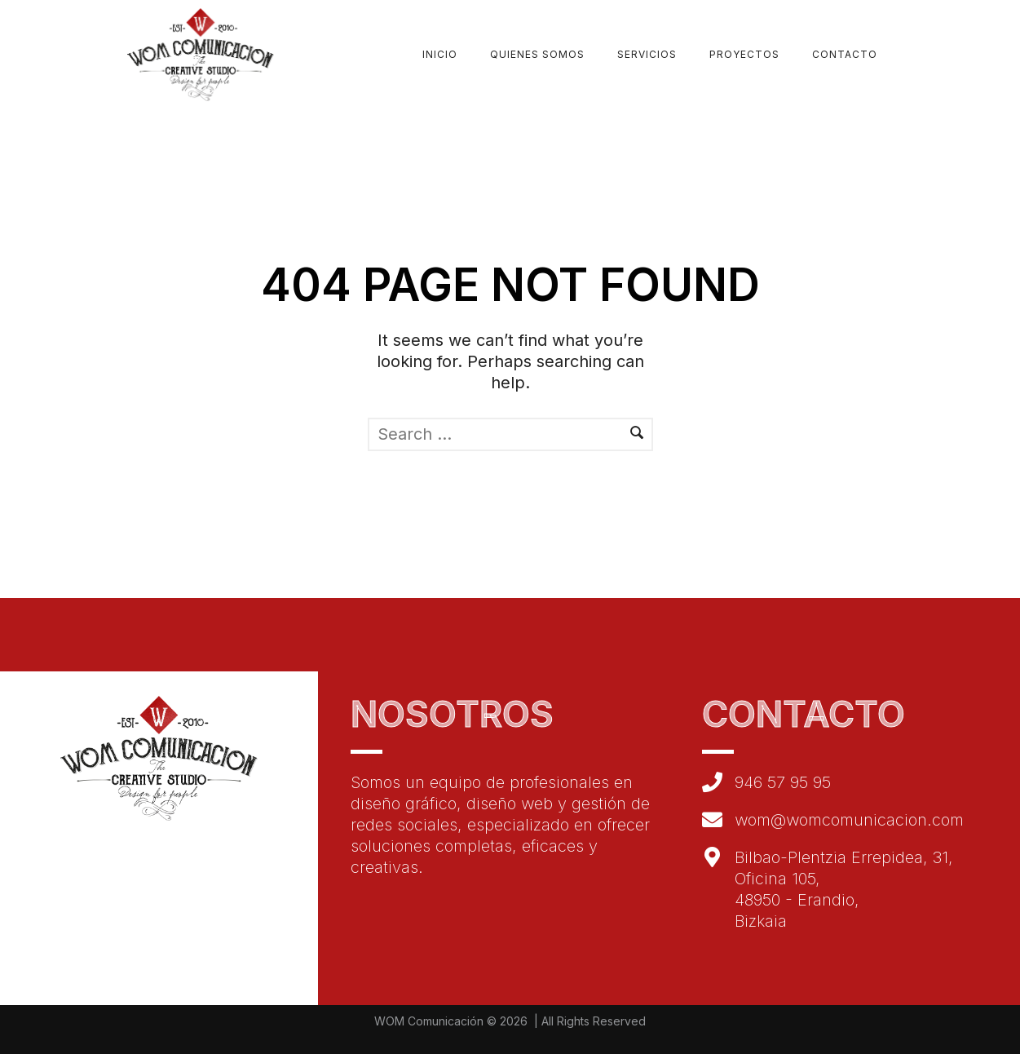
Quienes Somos (537, 54)
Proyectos (744, 54)
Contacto (844, 54)
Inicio (439, 54)
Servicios (647, 54)
